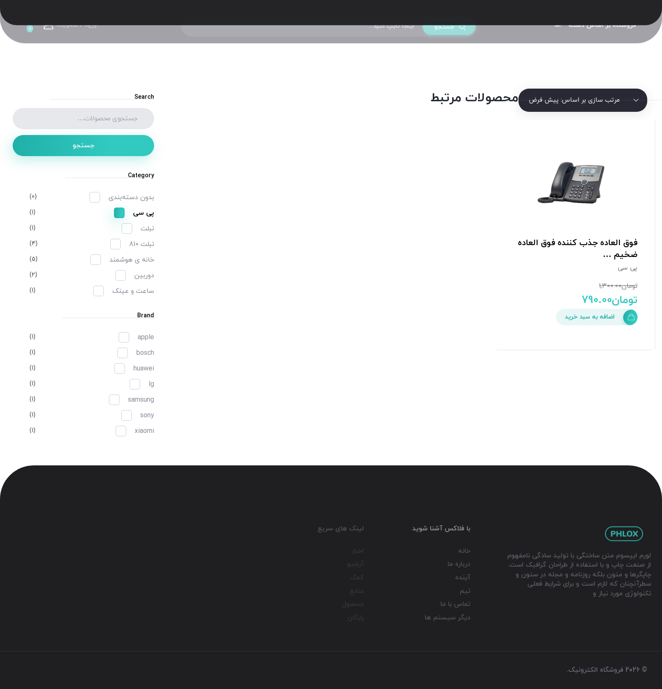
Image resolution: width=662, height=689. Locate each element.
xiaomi (144, 431)
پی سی (628, 268)
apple (146, 337)
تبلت (147, 228)
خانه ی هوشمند (131, 260)
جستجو (83, 145)
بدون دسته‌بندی (131, 197)
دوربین (144, 275)
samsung (141, 400)
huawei (143, 368)
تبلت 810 (141, 244)
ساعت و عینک (133, 291)
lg (151, 384)
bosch (145, 353)
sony (147, 415)
